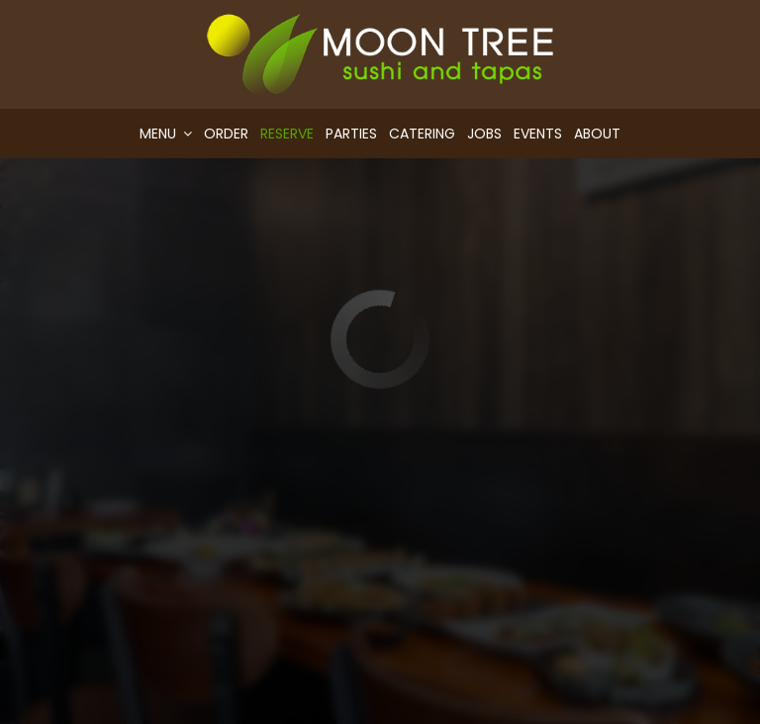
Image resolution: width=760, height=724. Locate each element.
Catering (422, 133)
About (597, 133)
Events (538, 133)
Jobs (484, 133)
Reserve (287, 133)
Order (226, 133)
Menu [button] (166, 133)
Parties (351, 133)
